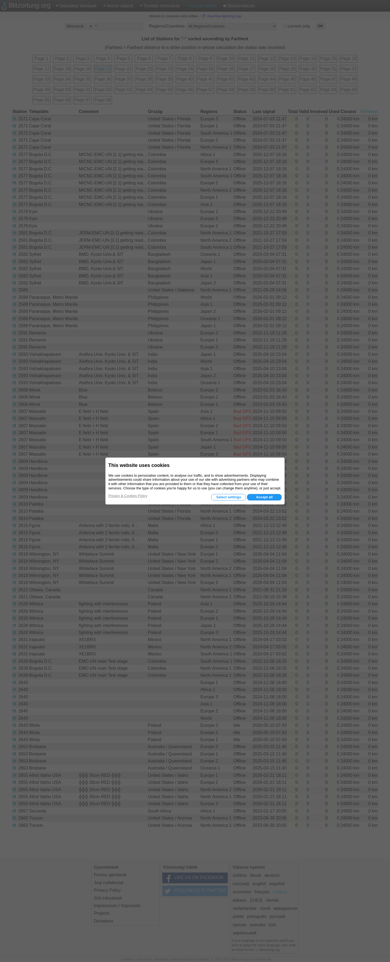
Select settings (228, 497)
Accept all (264, 497)
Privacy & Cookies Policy (127, 496)
